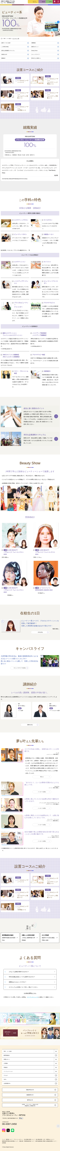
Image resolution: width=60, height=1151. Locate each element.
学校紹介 (6, 1067)
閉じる (41, 776)
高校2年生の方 (30, 1089)
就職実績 (33, 42)
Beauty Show (34, 50)
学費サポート (7, 1059)
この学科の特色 (5, 46)
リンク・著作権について (7, 1139)
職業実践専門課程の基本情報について (10, 1141)
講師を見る (30, 724)
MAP (21, 1118)
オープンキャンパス (35, 2)
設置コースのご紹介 (6, 42)
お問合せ (50, 1)
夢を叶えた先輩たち (36, 58)
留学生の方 (30, 1100)
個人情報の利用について (29, 1139)
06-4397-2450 (9, 1124)
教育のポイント (35, 46)
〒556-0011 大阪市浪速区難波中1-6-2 (10, 1118)
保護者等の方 (30, 1095)
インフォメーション (8, 1071)
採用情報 (4, 1142)
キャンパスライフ (35, 54)
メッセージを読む (42, 791)
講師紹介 (3, 58)
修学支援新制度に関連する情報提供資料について (46, 1141)
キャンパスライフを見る (20, 668)
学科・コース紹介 (7, 38)
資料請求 (43, 1)
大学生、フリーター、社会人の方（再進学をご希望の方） (30, 1105)
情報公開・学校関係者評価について (26, 1141)
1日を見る (40, 632)
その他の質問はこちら (30, 993)
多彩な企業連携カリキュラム (8, 50)
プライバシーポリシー (18, 1139)
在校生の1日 (4, 54)
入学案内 (6, 1063)
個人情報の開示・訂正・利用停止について (45, 1139)
